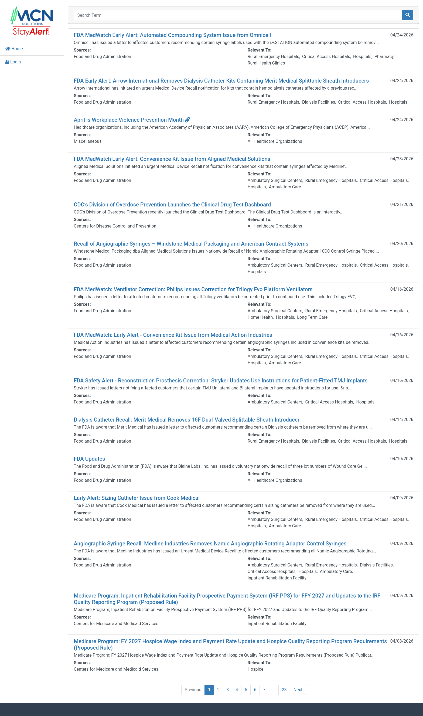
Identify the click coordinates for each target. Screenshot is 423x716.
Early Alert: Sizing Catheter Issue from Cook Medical (140, 498)
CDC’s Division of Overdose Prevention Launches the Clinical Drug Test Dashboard (175, 204)
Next (299, 689)
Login (13, 62)
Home (14, 48)
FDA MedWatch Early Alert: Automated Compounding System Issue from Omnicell (175, 35)
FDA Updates (92, 459)
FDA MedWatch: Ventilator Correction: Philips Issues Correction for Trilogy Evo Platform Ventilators (196, 289)
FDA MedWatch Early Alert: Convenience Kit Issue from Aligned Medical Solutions (175, 159)
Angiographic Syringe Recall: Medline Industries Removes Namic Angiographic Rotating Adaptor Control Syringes (213, 543)
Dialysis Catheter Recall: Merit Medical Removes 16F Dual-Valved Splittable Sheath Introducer (190, 419)
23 (286, 689)
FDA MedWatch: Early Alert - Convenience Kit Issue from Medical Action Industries (176, 335)
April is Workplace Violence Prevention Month (135, 120)
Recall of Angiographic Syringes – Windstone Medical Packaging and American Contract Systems (194, 243)
